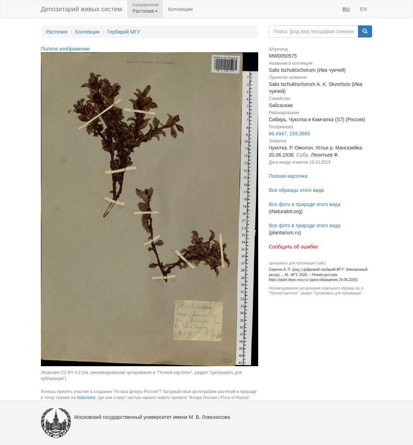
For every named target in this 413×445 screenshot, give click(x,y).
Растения (57, 32)
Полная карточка (288, 176)
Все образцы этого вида (296, 190)
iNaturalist (86, 397)
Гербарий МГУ (123, 32)
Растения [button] (145, 11)
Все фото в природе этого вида (304, 204)
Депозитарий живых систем (81, 9)
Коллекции (180, 9)
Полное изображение (65, 49)
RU (346, 9)
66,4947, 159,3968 (289, 133)
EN (363, 9)
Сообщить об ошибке (293, 247)
